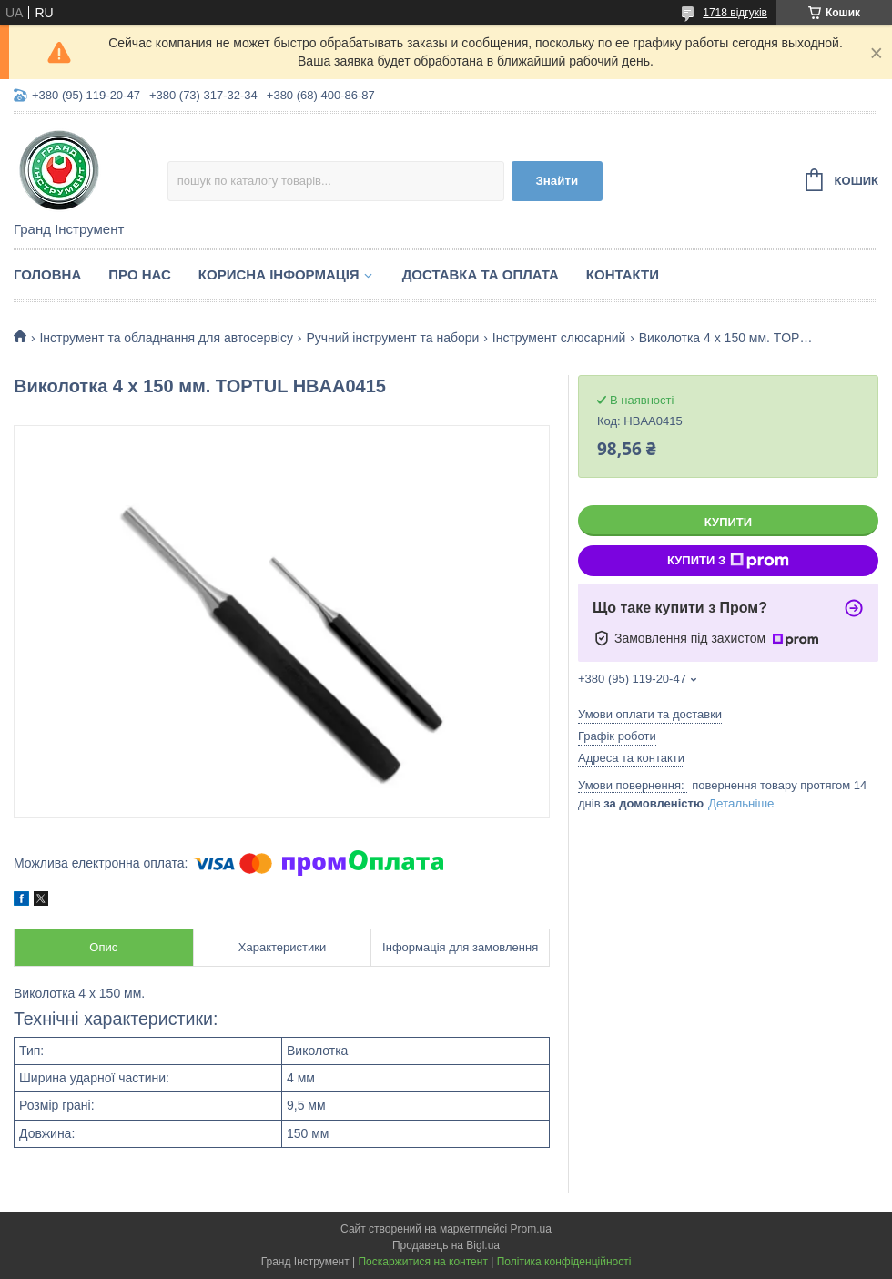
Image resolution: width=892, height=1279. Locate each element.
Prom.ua (531, 1229)
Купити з (728, 561)
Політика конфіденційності (564, 1261)
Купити (728, 522)
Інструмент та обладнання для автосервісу (166, 337)
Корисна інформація (279, 274)
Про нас (139, 274)
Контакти (622, 274)
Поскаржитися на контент (422, 1261)
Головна (47, 274)
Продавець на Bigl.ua (446, 1245)
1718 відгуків (735, 12)
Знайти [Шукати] (556, 181)
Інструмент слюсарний (559, 337)
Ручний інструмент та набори (392, 337)
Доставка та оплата (480, 274)
